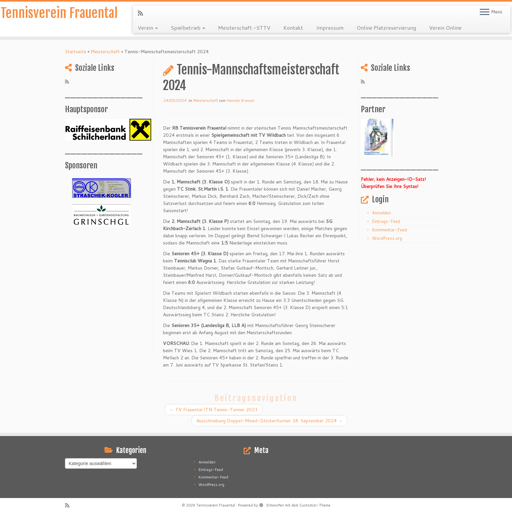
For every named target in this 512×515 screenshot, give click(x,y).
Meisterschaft (105, 51)
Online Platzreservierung (386, 27)
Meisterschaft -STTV (244, 27)
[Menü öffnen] (484, 12)
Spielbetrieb (188, 27)
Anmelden (381, 213)
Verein (148, 27)
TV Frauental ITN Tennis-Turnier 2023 (213, 409)
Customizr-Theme (314, 505)
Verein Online (445, 27)
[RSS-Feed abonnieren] (142, 13)
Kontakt (293, 27)
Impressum (330, 27)
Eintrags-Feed (386, 221)
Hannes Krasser (240, 100)
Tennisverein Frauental (59, 13)
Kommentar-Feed (389, 230)
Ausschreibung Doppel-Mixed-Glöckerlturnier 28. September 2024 (269, 420)
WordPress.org (387, 238)
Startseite (75, 51)
